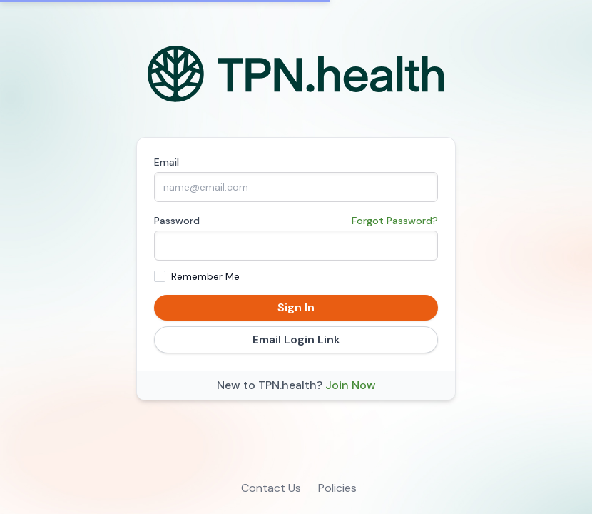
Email (166, 162)
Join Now (350, 385)
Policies (337, 487)
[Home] (296, 74)
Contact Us (271, 487)
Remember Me (205, 276)
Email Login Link (296, 339)
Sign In (296, 307)
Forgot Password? (395, 220)
